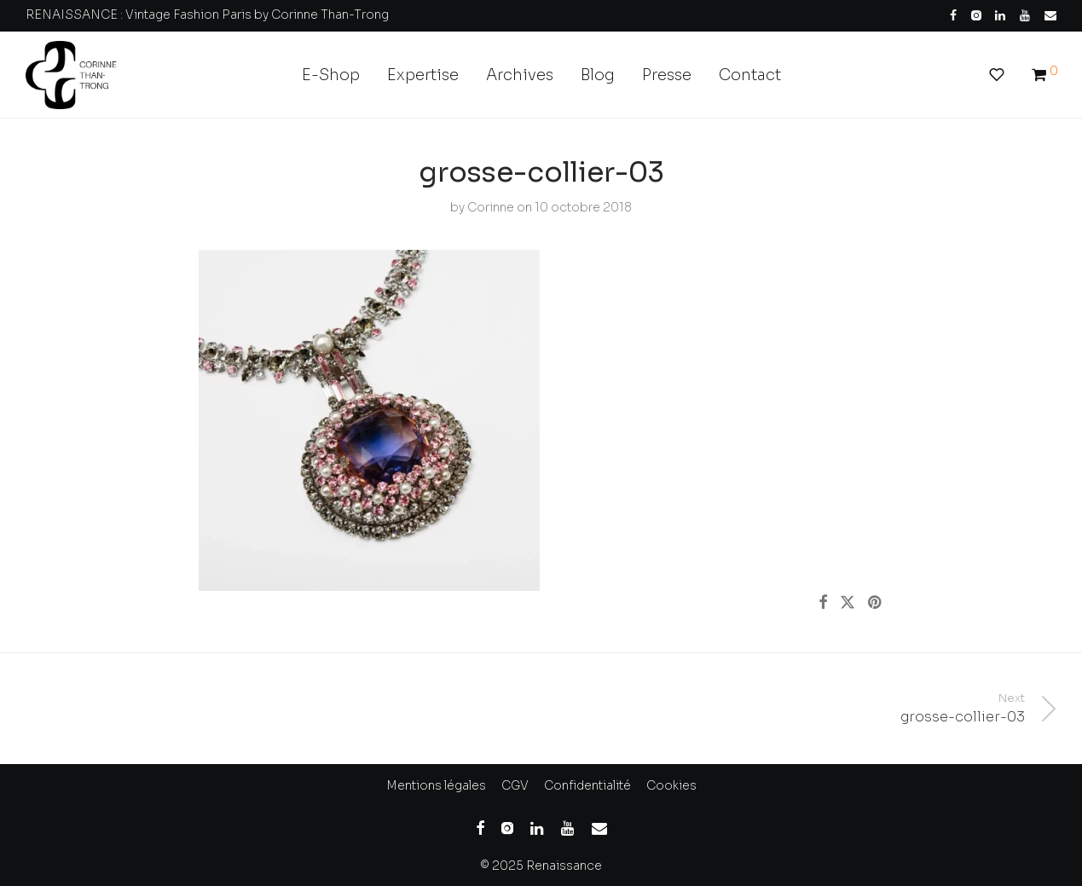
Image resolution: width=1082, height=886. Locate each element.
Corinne (490, 207)
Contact (750, 75)
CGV (515, 785)
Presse (666, 75)
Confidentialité (587, 785)
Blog (598, 75)
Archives (519, 75)
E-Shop (331, 75)
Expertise (423, 75)
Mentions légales (436, 785)
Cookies (671, 785)
